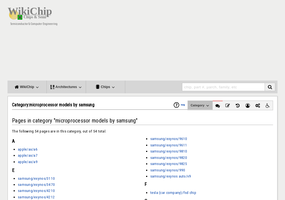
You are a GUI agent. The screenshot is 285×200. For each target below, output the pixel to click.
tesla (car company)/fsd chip (173, 193)
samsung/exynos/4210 (36, 191)
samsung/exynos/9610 (168, 139)
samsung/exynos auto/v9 (170, 176)
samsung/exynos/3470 (36, 184)
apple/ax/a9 (28, 162)
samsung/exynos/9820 (168, 158)
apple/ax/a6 (28, 149)
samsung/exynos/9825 (168, 164)
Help (183, 105)
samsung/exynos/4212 (36, 197)
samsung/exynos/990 (167, 170)
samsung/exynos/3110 (36, 178)
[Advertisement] (175, 42)
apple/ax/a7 (28, 155)
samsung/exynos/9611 (168, 145)
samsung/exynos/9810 (168, 151)
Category (200, 105)
